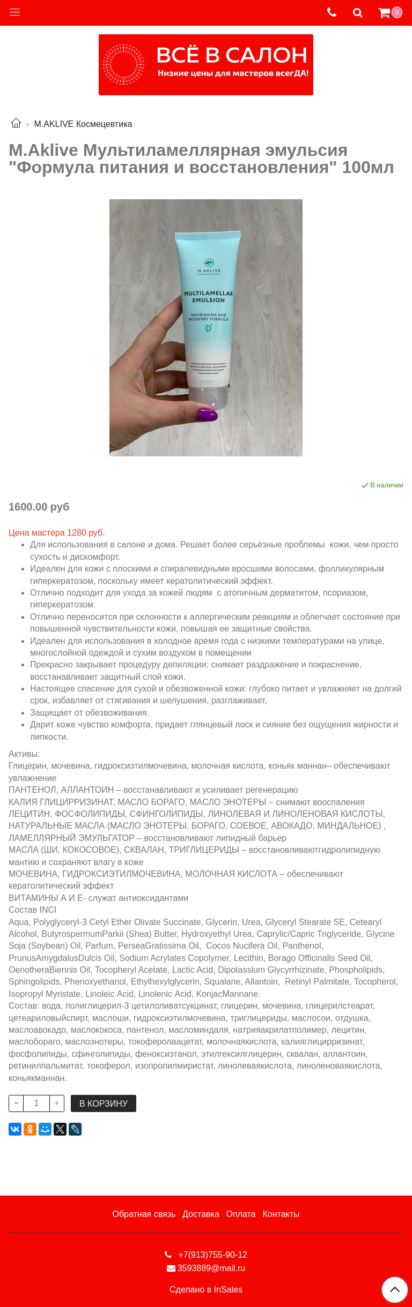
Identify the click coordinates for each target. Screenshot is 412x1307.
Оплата (241, 1214)
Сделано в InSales (206, 1290)
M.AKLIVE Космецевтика (83, 124)
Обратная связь (143, 1214)
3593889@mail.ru (212, 1268)
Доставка (200, 1214)
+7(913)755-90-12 (211, 1254)
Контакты (280, 1214)
